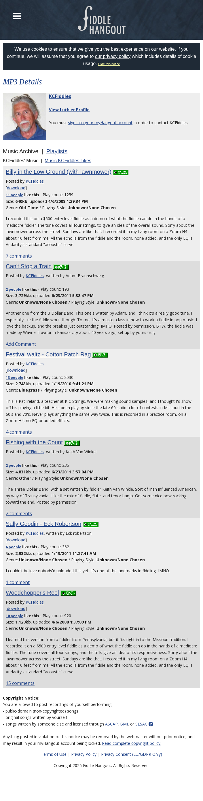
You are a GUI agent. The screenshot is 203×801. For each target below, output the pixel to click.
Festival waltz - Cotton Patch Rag (48, 354)
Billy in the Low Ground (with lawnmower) (58, 172)
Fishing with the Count (34, 442)
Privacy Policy (83, 754)
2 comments (19, 513)
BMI (124, 724)
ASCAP (111, 724)
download (16, 187)
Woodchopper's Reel (32, 593)
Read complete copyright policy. (131, 743)
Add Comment (21, 344)
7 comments (19, 256)
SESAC (141, 724)
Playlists (56, 151)
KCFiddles (60, 96)
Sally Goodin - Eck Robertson (43, 524)
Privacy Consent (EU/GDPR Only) (131, 754)
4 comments (19, 432)
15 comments (20, 683)
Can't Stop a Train (29, 266)
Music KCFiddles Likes (68, 160)
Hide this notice (109, 64)
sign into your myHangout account (100, 122)
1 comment (18, 582)
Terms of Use (54, 754)
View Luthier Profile (69, 109)
